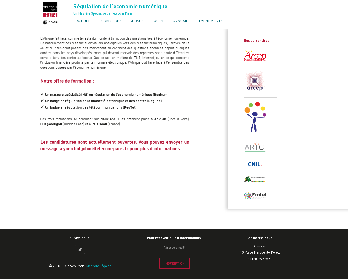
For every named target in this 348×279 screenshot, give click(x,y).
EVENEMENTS (211, 20)
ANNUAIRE (182, 20)
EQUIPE (158, 20)
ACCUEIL (84, 20)
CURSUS (137, 20)
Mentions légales (98, 265)
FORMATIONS (110, 20)
